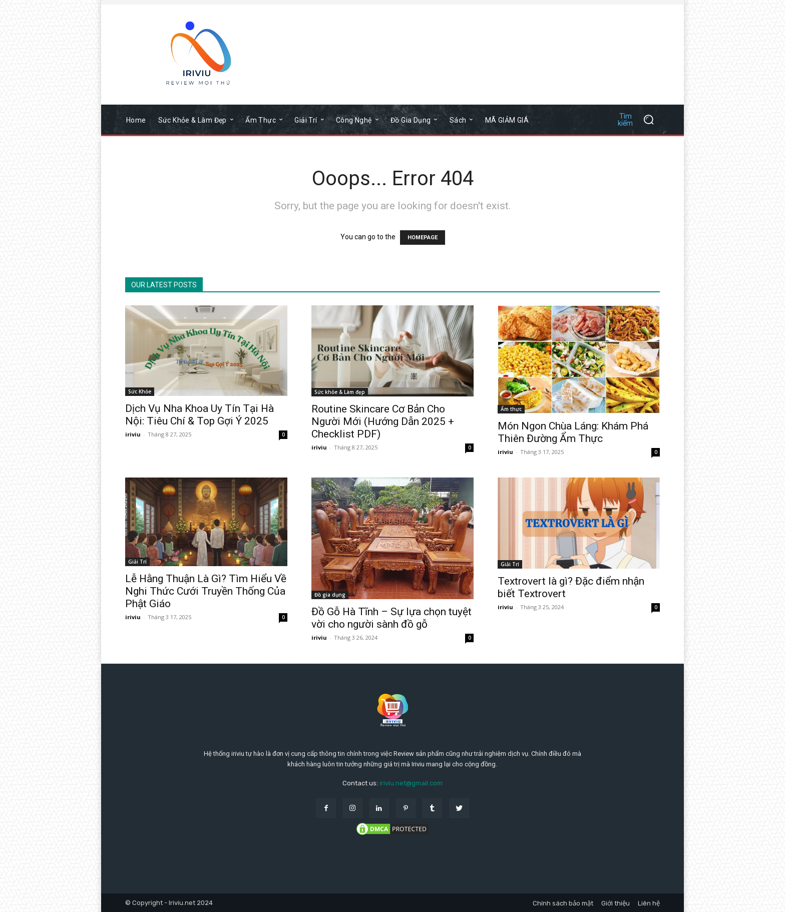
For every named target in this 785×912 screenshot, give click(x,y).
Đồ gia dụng (329, 594)
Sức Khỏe (139, 391)
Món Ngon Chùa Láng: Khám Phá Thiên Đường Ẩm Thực (573, 432)
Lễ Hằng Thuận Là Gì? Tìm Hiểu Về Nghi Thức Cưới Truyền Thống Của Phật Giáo (205, 591)
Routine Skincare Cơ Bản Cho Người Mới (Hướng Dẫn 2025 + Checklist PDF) (382, 421)
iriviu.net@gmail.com (411, 783)
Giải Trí (137, 561)
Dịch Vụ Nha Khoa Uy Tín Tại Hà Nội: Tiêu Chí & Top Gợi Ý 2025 (199, 414)
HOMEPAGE (423, 237)
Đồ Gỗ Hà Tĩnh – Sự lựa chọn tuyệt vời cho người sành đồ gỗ (391, 618)
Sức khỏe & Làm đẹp (339, 391)
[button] (637, 120)
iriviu (133, 434)
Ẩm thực (511, 408)
